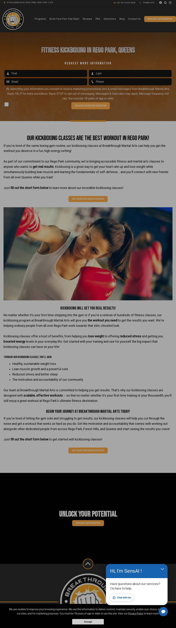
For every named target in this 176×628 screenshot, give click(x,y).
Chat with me (131, 598)
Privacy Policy (135, 613)
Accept (88, 621)
